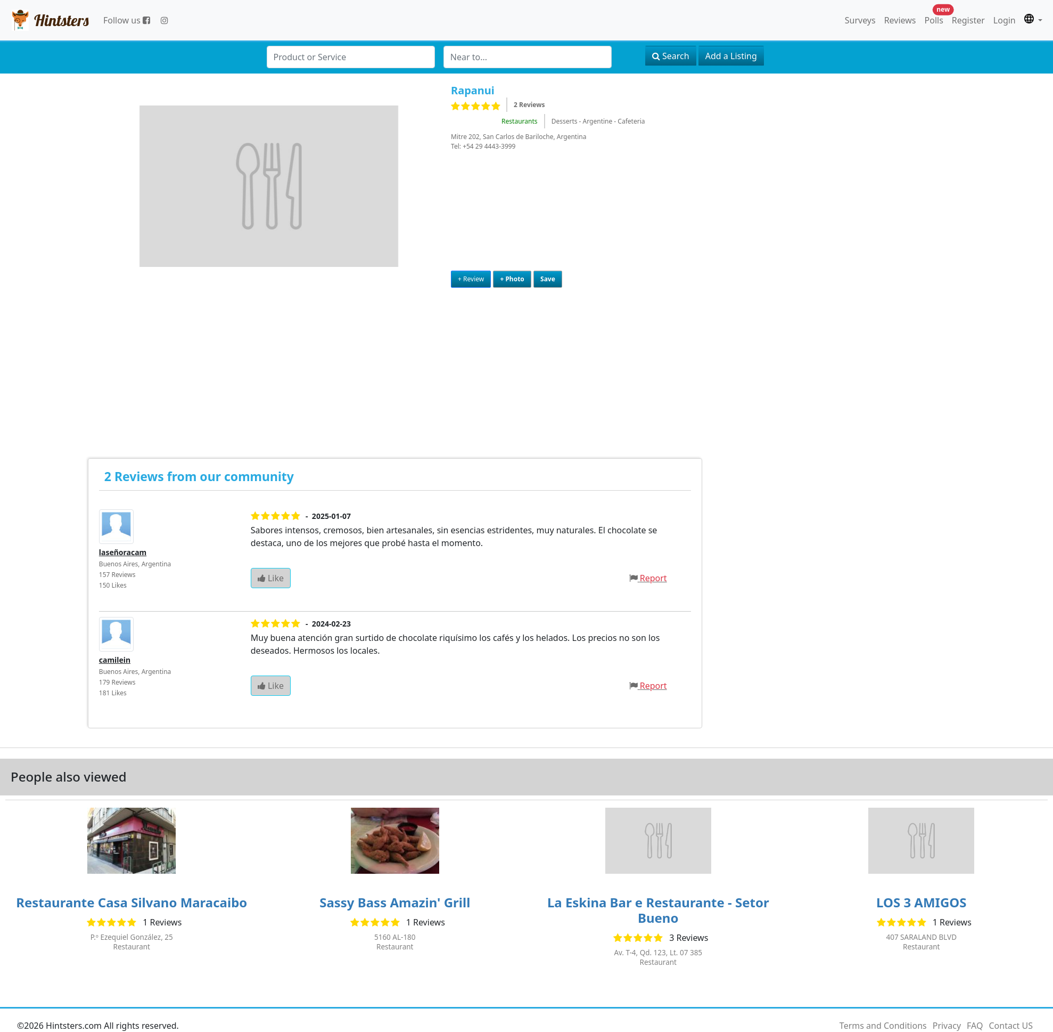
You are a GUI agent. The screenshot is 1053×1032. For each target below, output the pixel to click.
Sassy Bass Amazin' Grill (394, 902)
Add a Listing (731, 56)
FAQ (975, 1025)
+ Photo (512, 278)
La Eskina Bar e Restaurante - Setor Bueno (658, 910)
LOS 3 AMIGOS (921, 902)
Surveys (860, 20)
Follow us (126, 20)
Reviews (900, 20)
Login (1004, 20)
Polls (936, 18)
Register (968, 20)
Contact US (1011, 1025)
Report (653, 578)
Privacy (947, 1025)
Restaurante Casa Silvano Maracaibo (131, 902)
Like (271, 578)
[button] (1033, 20)
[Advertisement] (107, 362)
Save (547, 278)
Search (670, 56)
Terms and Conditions (883, 1025)
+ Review (471, 278)
